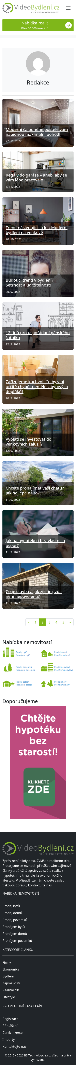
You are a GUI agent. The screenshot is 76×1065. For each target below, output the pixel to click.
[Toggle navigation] (68, 8)
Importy (8, 1039)
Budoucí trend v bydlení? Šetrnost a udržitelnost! (29, 282)
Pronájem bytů (13, 926)
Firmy (6, 962)
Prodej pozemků (14, 920)
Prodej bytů (11, 906)
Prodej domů (12, 913)
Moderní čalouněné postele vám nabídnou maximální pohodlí (37, 132)
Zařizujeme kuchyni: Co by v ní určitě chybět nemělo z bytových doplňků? (37, 386)
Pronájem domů (14, 933)
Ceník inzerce (12, 1032)
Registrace (10, 1019)
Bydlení (8, 976)
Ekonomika (10, 969)
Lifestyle (8, 997)
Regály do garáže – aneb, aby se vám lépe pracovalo (36, 177)
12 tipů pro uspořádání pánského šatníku (38, 335)
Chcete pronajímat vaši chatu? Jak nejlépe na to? (35, 490)
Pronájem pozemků (17, 940)
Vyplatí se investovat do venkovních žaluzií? (28, 441)
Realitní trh (10, 990)
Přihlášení (9, 1025)
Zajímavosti (11, 983)
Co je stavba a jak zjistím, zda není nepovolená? (34, 594)
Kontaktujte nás (14, 1046)
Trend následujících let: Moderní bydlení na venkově (36, 230)
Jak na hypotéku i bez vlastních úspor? (35, 543)
